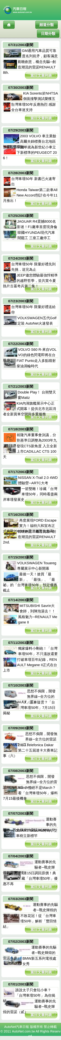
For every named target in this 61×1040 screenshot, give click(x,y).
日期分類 (48, 34)
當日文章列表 (41, 75)
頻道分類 (46, 25)
